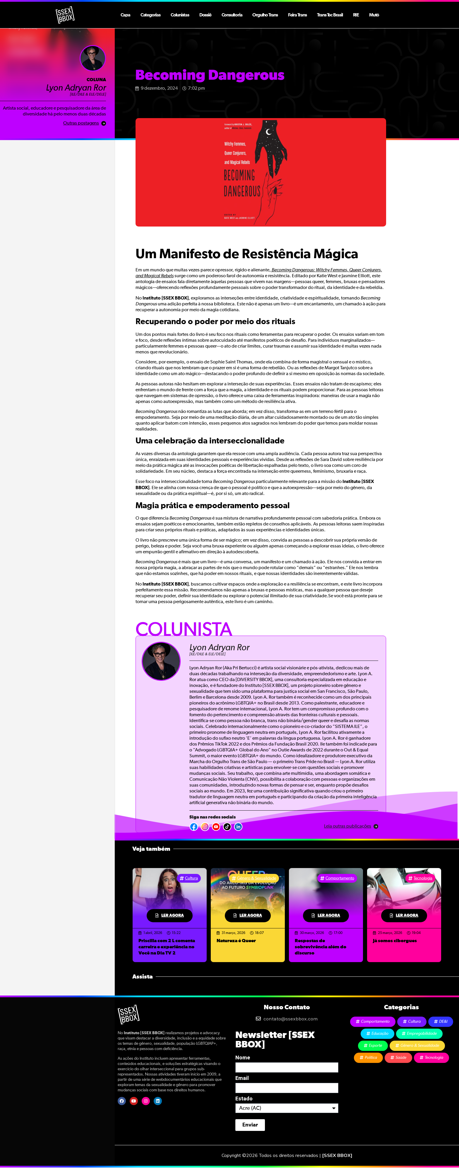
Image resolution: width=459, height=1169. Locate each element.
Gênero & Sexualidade (256, 878)
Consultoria (232, 15)
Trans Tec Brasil (330, 15)
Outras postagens (81, 123)
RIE (356, 15)
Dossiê (205, 15)
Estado (244, 1099)
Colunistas (180, 15)
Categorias (150, 15)
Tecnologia (423, 878)
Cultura (191, 878)
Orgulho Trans (265, 15)
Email (242, 1078)
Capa (125, 15)
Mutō (374, 15)
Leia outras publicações (347, 826)
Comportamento (340, 878)
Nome (242, 1058)
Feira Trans (297, 15)
